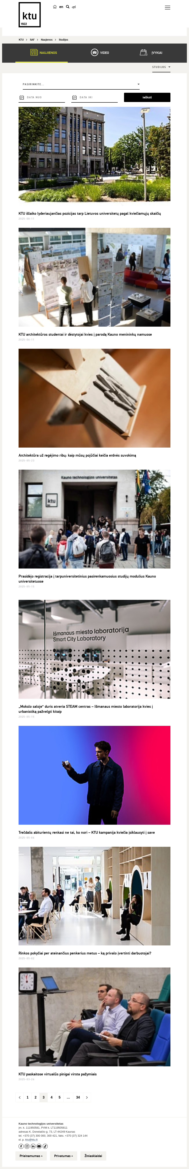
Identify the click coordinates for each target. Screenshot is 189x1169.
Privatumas (63, 1156)
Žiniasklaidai (93, 1156)
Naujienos (41, 52)
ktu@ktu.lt (31, 1139)
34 (78, 1097)
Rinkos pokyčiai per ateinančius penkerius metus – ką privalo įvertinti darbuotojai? (85, 953)
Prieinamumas (31, 1156)
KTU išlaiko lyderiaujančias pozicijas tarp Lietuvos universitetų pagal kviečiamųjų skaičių (90, 213)
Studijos (159, 67)
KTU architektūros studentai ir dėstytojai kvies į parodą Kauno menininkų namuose (85, 334)
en (61, 6)
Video (98, 52)
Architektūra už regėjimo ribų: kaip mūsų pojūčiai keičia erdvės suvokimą (77, 455)
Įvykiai (150, 52)
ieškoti (147, 97)
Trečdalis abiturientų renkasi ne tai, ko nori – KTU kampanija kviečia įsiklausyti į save (87, 832)
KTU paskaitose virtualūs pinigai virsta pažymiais (58, 1074)
